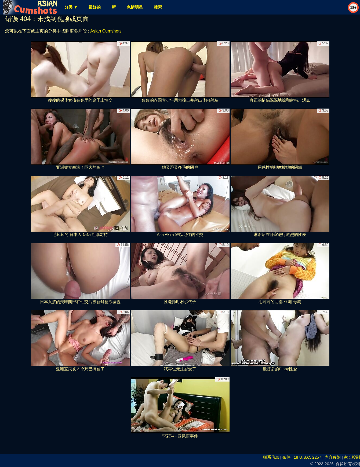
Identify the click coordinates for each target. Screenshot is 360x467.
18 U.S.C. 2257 (307, 457)
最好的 (95, 7)
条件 (286, 457)
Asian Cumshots (106, 31)
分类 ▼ (71, 7)
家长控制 (352, 457)
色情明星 (135, 7)
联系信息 (271, 457)
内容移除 (333, 457)
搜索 (158, 7)
